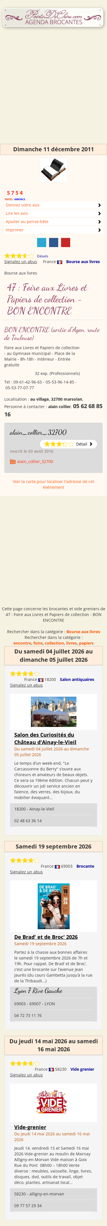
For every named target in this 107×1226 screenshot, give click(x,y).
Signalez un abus (20, 261)
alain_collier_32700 (38, 432)
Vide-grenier (30, 1127)
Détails (42, 256)
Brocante (85, 866)
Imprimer (15, 230)
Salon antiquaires (77, 679)
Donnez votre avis (23, 205)
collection (54, 643)
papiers (86, 643)
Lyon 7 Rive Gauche (38, 990)
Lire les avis (17, 213)
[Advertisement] (53, 90)
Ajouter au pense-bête (27, 221)
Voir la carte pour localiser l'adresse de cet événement (53, 484)
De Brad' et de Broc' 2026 (46, 936)
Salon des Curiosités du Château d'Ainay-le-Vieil (45, 738)
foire (38, 643)
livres (71, 643)
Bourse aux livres (83, 261)
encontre (22, 643)
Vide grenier (82, 1069)
